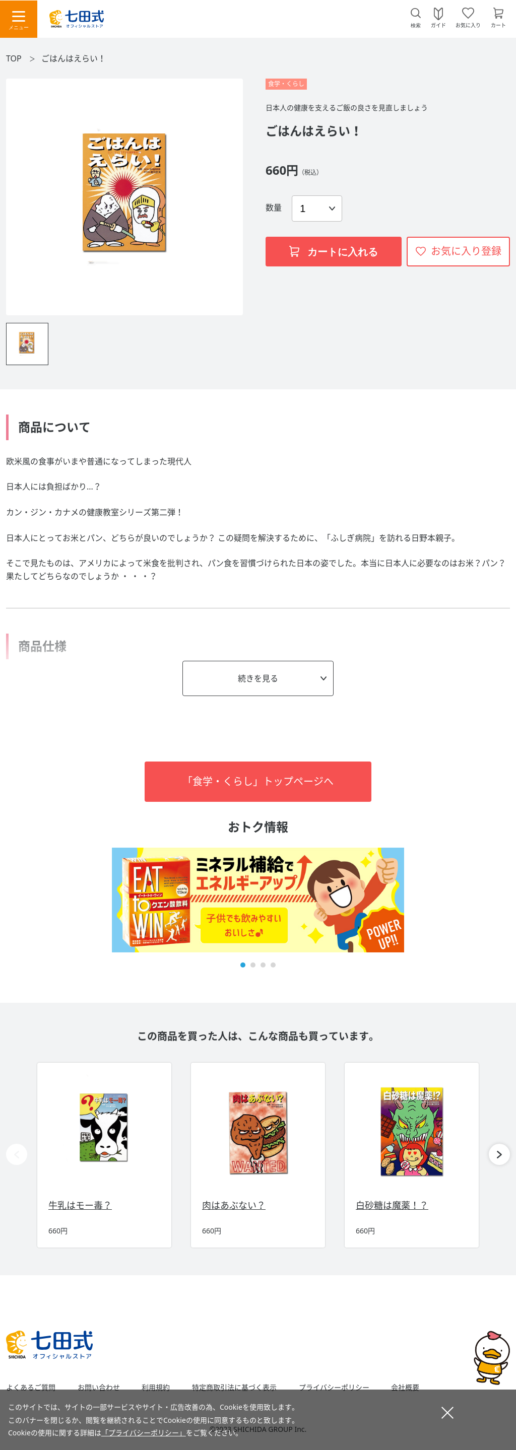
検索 (416, 25)
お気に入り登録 (466, 251)
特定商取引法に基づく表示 (234, 1387)
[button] (242, 965)
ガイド (438, 25)
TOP (14, 58)
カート (498, 25)
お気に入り (468, 25)
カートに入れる (333, 252)
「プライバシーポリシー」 (143, 1432)
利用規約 (156, 1387)
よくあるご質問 (30, 1387)
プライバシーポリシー (334, 1387)
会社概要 (405, 1387)
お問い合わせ (99, 1387)
